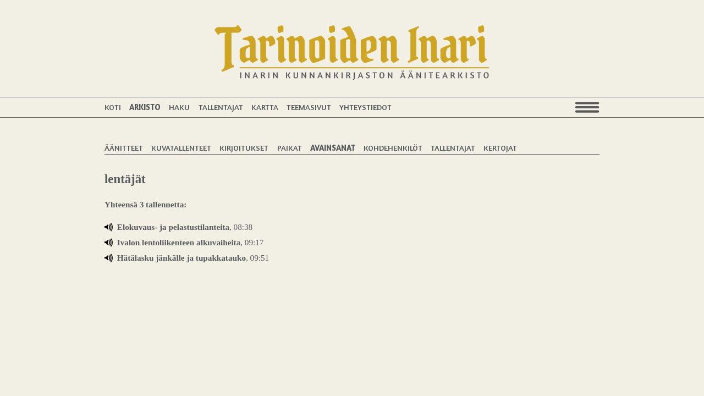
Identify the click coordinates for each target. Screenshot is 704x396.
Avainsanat (332, 147)
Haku (179, 107)
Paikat (289, 147)
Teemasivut (309, 107)
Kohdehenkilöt (393, 147)
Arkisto (145, 107)
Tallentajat (221, 107)
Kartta (264, 107)
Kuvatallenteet (181, 147)
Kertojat (500, 147)
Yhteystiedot (365, 107)
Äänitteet (124, 147)
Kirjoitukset (243, 147)
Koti (113, 107)
